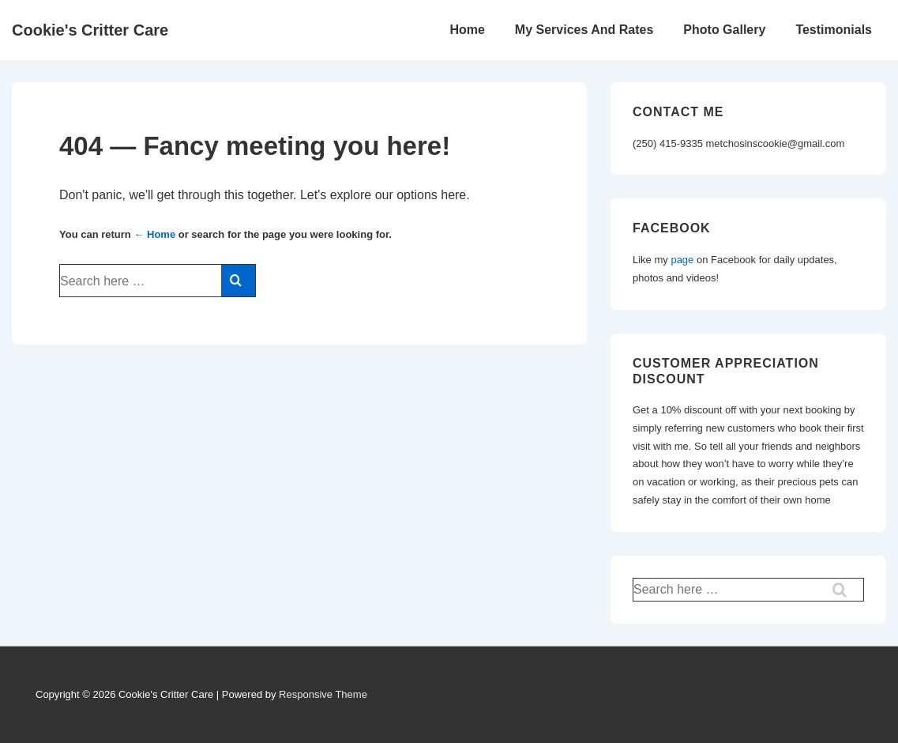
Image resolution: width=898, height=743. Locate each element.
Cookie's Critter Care (90, 30)
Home (466, 29)
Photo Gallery (724, 29)
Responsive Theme (323, 694)
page (682, 260)
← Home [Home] (154, 234)
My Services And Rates (584, 29)
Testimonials (833, 29)
